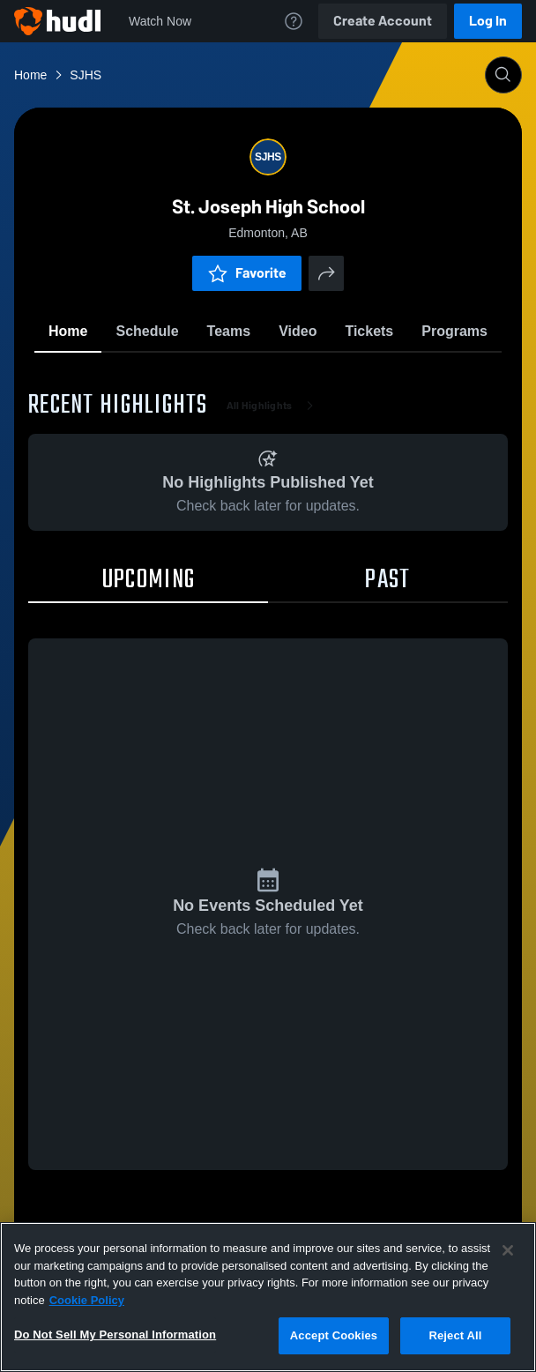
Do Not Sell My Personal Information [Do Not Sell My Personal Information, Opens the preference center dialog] (115, 1334)
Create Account (382, 21)
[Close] (507, 1250)
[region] (268, 1297)
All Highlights (274, 405)
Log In (488, 21)
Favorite (247, 273)
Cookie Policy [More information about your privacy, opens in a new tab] (86, 1300)
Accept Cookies (333, 1335)
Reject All (454, 1335)
